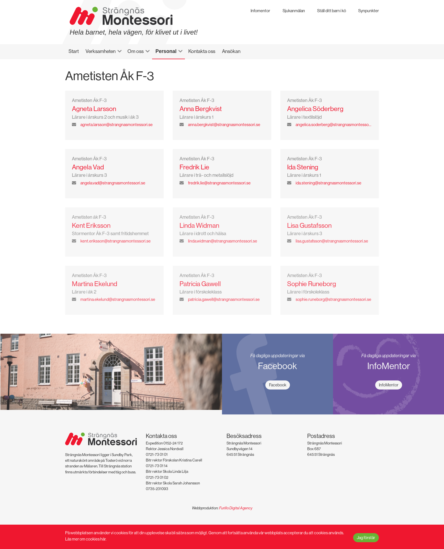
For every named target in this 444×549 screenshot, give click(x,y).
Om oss (135, 51)
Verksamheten (101, 51)
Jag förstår (366, 537)
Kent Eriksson (91, 225)
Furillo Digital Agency (235, 508)
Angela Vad (88, 167)
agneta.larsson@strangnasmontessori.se (116, 124)
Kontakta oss (201, 51)
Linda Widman (199, 225)
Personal (165, 51)
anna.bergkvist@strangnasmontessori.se (224, 124)
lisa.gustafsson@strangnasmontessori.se (332, 241)
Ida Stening (302, 167)
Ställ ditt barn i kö (331, 10)
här (103, 539)
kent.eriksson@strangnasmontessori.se (115, 241)
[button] (122, 51)
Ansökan (231, 51)
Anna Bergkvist (201, 109)
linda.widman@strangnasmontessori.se (222, 241)
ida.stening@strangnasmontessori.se (328, 183)
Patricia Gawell (200, 284)
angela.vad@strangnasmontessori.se (112, 183)
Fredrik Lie (194, 167)
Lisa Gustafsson (309, 225)
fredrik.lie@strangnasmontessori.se (219, 183)
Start (74, 51)
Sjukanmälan (294, 10)
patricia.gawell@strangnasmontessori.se (224, 299)
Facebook (277, 385)
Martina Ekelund (94, 284)
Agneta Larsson (94, 109)
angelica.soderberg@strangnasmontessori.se (334, 124)
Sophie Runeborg (311, 284)
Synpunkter (368, 10)
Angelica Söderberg (315, 109)
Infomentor (260, 10)
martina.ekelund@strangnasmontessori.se (117, 299)
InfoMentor (388, 385)
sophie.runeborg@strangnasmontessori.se (333, 299)
